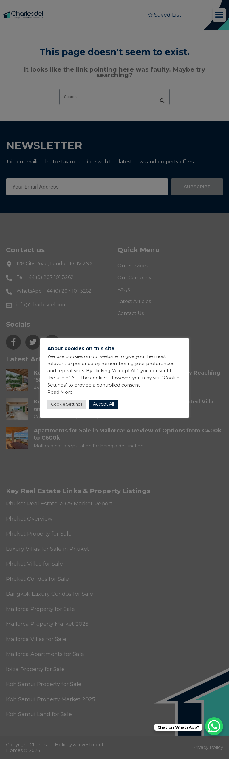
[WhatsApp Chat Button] (214, 726)
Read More (60, 392)
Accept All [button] (103, 404)
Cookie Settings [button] (66, 404)
